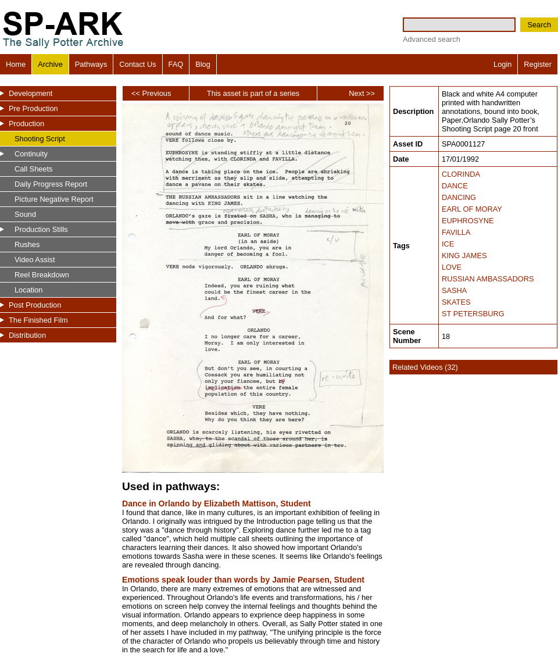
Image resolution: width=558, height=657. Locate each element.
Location (28, 289)
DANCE (455, 185)
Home (16, 64)
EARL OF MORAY (472, 209)
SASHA (454, 290)
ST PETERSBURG (473, 313)
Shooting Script (40, 138)
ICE (448, 244)
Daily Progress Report (51, 184)
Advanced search (431, 39)
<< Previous (151, 93)
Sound (25, 214)
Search (539, 24)
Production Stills (41, 229)
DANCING (459, 197)
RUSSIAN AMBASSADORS (488, 278)
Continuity (31, 153)
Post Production (35, 305)
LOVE (452, 267)
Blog (202, 64)
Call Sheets (33, 169)
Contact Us (137, 64)
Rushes (27, 244)
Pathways (91, 64)
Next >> (362, 93)
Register (538, 64)
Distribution (27, 335)
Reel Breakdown (42, 274)
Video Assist (35, 259)
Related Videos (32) (425, 367)
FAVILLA (456, 232)
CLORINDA (461, 174)
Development (30, 93)
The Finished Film (38, 320)
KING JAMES (464, 255)
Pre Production (33, 108)
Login (502, 64)
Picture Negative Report (54, 199)
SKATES (456, 302)
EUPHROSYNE (468, 220)
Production (26, 123)
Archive (50, 64)
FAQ (176, 64)
